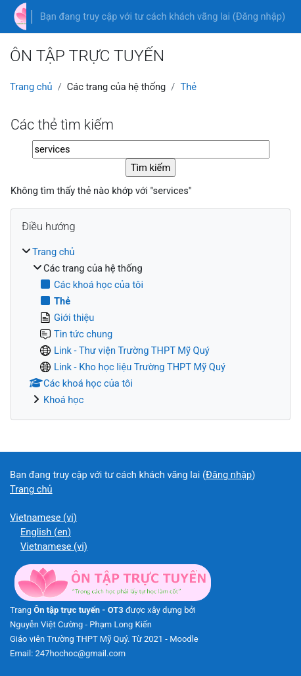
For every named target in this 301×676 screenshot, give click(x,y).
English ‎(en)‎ (45, 532)
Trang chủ (31, 87)
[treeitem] (150, 326)
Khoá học (63, 400)
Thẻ (188, 87)
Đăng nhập (259, 16)
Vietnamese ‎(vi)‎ (43, 517)
